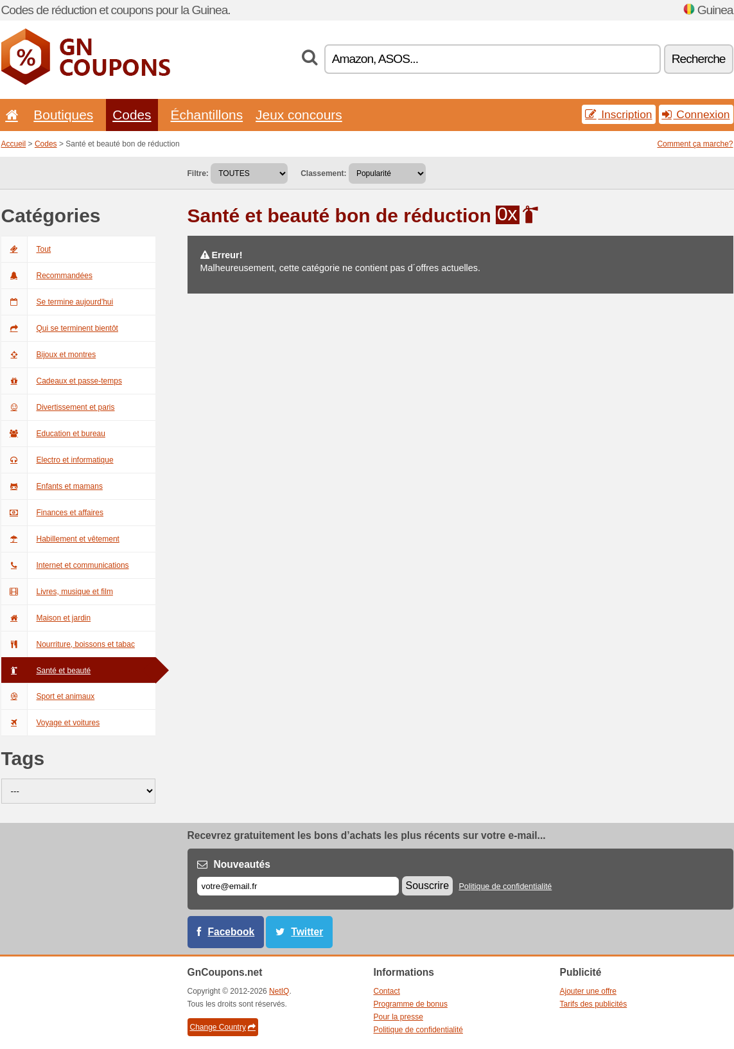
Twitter (307, 931)
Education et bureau (53, 433)
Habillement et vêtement (60, 539)
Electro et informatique (57, 460)
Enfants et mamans (52, 486)
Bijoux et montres (48, 354)
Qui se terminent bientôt (59, 328)
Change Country (223, 1027)
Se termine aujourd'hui (57, 302)
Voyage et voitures (50, 723)
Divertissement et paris (58, 407)
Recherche (699, 59)
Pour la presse (398, 1016)
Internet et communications (65, 565)
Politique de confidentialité (505, 886)
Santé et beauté (46, 670)
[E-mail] (298, 886)
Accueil (13, 143)
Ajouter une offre (588, 991)
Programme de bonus (411, 1004)
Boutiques (63, 114)
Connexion (696, 114)
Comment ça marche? (695, 143)
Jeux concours (299, 114)
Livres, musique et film (57, 591)
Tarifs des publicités (593, 1004)
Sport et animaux (48, 696)
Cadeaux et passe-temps (61, 381)
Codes (131, 114)
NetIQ (279, 991)
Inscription (618, 114)
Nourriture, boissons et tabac (68, 644)
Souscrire (428, 885)
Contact (387, 991)
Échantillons (207, 114)
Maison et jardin (46, 618)
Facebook (231, 931)
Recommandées (46, 275)
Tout (26, 249)
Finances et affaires (52, 512)
